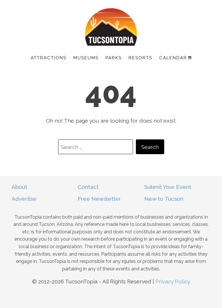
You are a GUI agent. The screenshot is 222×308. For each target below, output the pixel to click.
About (19, 187)
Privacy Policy (173, 281)
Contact (88, 187)
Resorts (140, 57)
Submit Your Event (167, 187)
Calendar (175, 57)
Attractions (48, 57)
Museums (86, 57)
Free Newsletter (99, 199)
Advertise (24, 199)
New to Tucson (164, 199)
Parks (114, 57)
